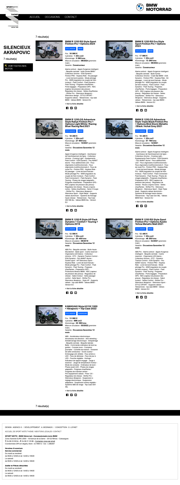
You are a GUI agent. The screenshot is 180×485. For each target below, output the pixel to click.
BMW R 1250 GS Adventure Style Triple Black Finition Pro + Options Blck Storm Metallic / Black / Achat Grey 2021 (151, 123)
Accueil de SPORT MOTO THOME (19, 432)
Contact (71, 17)
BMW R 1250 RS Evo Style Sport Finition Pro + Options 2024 (150, 43)
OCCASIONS (52, 17)
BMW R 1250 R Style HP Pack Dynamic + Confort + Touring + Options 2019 (81, 221)
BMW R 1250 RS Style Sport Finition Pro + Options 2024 (80, 42)
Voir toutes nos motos (15, 67)
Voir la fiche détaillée (75, 104)
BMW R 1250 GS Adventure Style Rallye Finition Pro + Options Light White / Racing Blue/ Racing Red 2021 (80, 123)
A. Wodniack (47, 427)
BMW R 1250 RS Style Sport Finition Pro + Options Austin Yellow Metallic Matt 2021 (151, 221)
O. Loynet (72, 427)
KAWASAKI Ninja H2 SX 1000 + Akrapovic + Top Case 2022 (81, 307)
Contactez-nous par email (45, 441)
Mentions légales (43, 432)
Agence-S (17, 427)
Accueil (35, 17)
